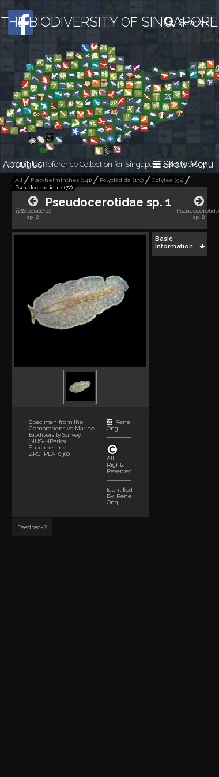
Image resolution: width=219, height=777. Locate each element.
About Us (23, 164)
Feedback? (32, 527)
